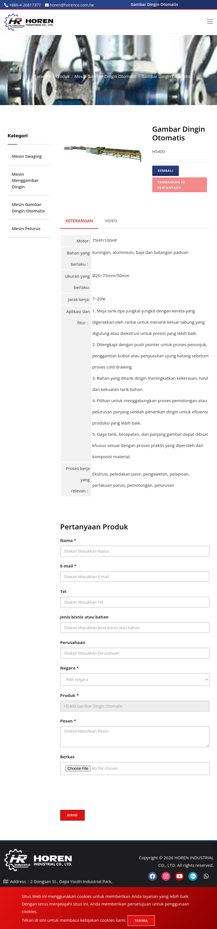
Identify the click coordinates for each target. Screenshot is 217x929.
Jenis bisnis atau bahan (84, 615)
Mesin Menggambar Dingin (25, 180)
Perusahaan (72, 641)
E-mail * (68, 564)
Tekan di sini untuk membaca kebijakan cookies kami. (74, 920)
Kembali (166, 170)
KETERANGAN (80, 220)
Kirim (72, 814)
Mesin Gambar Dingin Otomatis (105, 76)
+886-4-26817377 (24, 5)
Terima (141, 920)
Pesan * (68, 719)
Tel (63, 590)
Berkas (67, 755)
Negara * (69, 666)
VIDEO (112, 220)
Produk (63, 76)
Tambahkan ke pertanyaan (172, 185)
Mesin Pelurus (26, 228)
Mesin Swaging (27, 156)
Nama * (68, 539)
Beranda (42, 76)
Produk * (69, 694)
